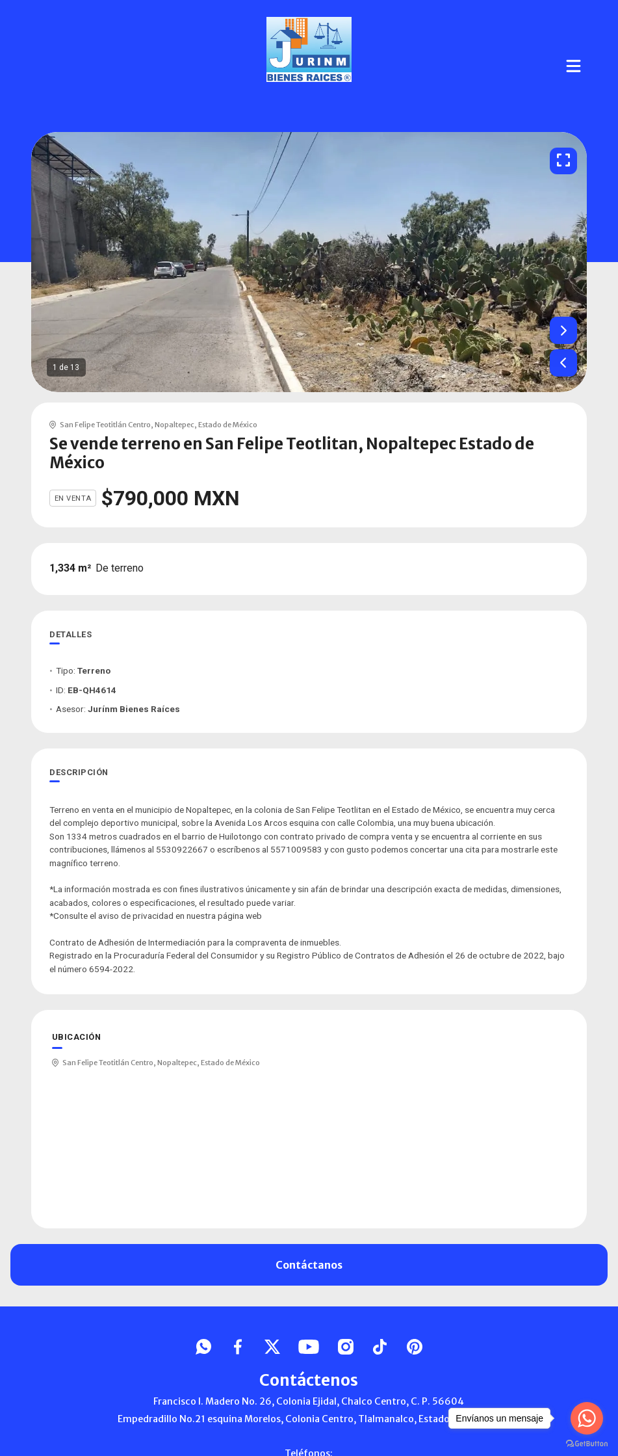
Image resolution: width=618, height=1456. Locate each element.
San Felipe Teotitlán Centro (105, 424)
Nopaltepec (174, 424)
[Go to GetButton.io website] (587, 1443)
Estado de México (227, 424)
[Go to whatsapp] (587, 1418)
